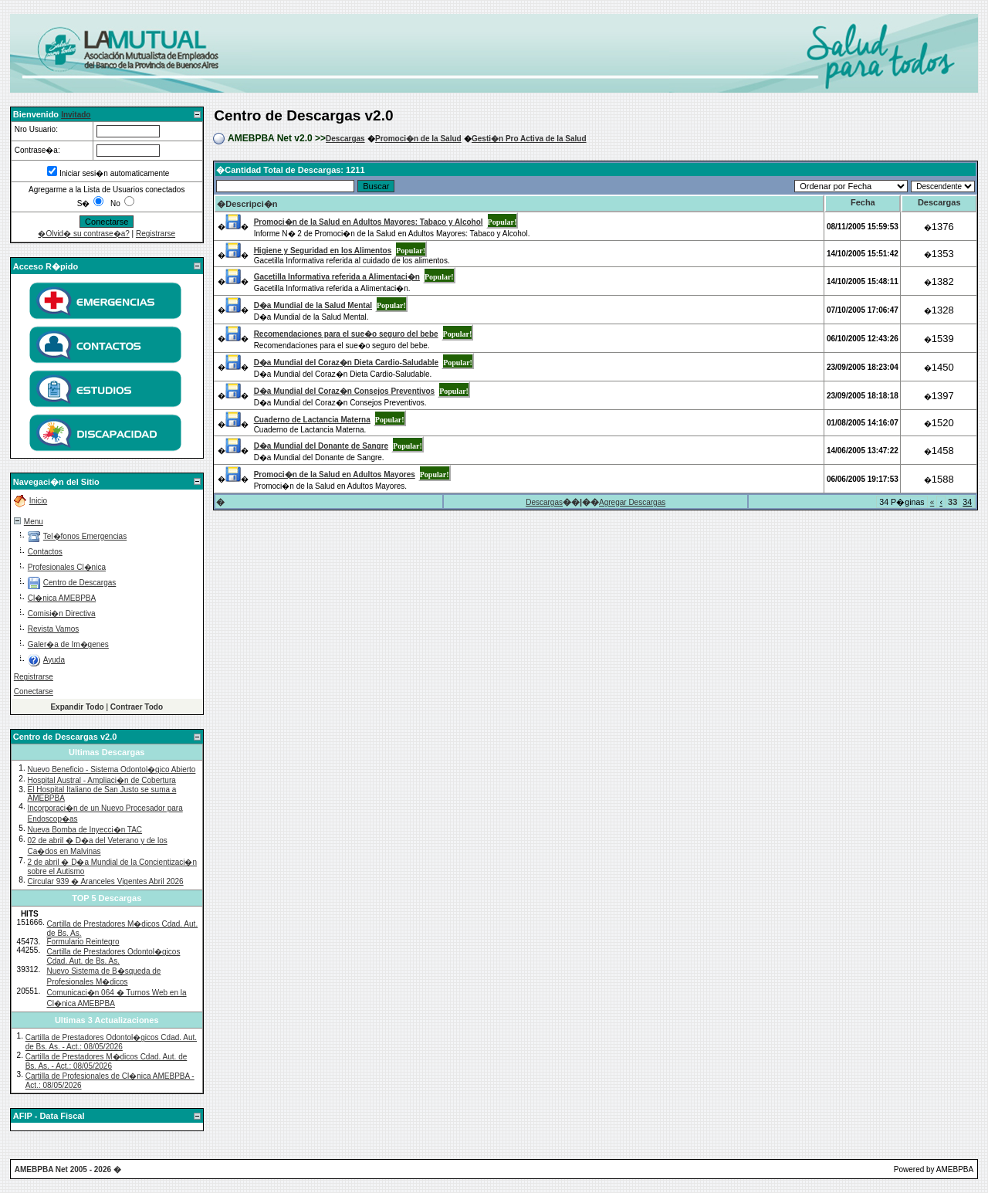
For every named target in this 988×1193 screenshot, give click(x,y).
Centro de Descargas (80, 582)
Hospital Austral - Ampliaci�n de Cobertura (101, 780)
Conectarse (33, 691)
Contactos (45, 551)
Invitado (75, 114)
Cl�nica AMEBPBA (62, 598)
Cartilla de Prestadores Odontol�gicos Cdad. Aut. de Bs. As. (114, 956)
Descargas (345, 138)
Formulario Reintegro (83, 941)
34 (967, 502)
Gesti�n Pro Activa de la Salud (529, 138)
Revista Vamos (54, 629)
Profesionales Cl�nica (67, 567)
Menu (33, 521)
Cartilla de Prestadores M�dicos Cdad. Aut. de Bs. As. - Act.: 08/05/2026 (106, 1061)
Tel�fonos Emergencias (85, 536)
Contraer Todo (136, 707)
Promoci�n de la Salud (418, 138)
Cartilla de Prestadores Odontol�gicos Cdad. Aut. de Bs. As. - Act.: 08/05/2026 (111, 1042)
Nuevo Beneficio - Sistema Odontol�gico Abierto (111, 769)
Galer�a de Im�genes (68, 644)
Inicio (38, 501)
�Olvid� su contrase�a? (83, 233)
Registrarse (155, 233)
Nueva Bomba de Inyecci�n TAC (84, 829)
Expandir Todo (76, 707)
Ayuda (54, 660)
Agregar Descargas (632, 502)
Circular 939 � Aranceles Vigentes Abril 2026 (105, 881)
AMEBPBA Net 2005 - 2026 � (68, 1169)
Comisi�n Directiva (62, 613)
